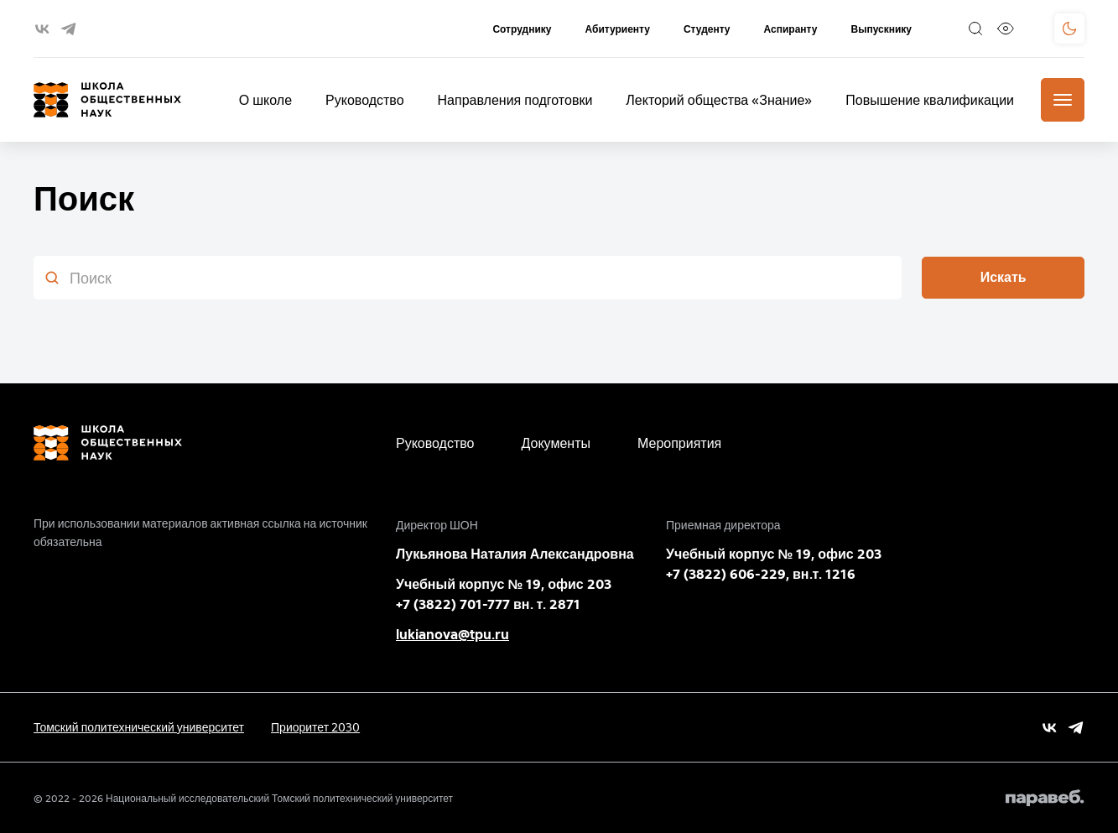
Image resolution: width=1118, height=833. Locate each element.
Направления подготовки (515, 99)
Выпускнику (881, 29)
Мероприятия (679, 443)
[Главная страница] (107, 99)
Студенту (707, 29)
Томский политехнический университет (139, 727)
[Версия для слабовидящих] (1005, 28)
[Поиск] (975, 28)
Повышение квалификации (929, 99)
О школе (265, 99)
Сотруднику (521, 29)
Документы (556, 443)
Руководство (364, 99)
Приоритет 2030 (315, 727)
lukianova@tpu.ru (452, 634)
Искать (1003, 277)
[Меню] (1062, 100)
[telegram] (68, 29)
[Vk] (1049, 728)
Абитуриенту (617, 29)
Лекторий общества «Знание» (719, 99)
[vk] (42, 29)
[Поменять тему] (1069, 28)
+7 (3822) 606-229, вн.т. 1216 (760, 574)
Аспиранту (791, 29)
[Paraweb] (1045, 797)
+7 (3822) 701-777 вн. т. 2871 (488, 604)
